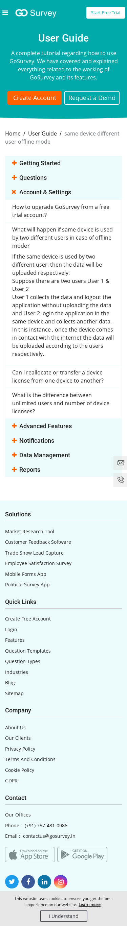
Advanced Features (42, 426)
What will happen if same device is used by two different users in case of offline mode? (62, 237)
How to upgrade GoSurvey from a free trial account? (60, 211)
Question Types (22, 661)
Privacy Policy (20, 749)
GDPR (11, 780)
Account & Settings (41, 193)
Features (15, 640)
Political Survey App (27, 584)
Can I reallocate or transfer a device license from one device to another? (58, 376)
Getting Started (36, 164)
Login (11, 629)
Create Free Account (28, 618)
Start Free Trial (105, 12)
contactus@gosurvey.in (49, 836)
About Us (15, 727)
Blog (10, 682)
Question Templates (28, 651)
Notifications (33, 441)
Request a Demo (91, 98)
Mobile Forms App (25, 574)
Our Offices (18, 814)
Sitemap (14, 693)
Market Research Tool (29, 531)
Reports (26, 470)
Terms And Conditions (30, 759)
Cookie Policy (19, 770)
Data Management (41, 456)
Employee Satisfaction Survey (38, 563)
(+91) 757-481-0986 (46, 825)
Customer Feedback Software (38, 542)
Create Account (34, 98)
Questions (29, 178)
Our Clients (18, 738)
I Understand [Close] (64, 916)
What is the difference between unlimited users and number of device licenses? (60, 403)
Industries (16, 672)
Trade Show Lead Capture (34, 553)
